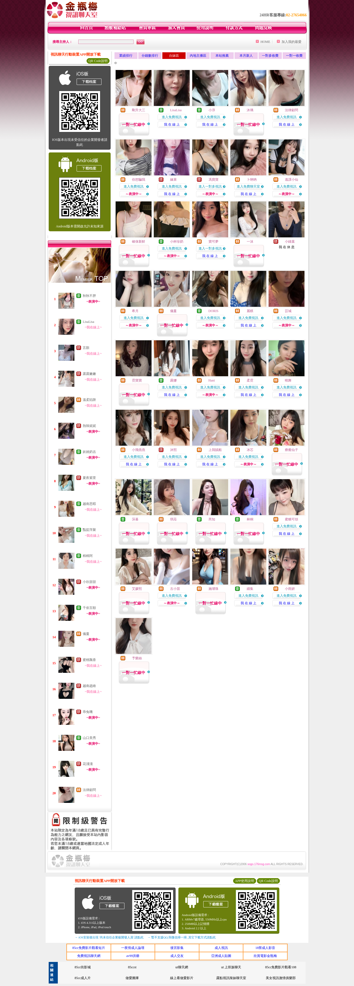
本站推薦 (222, 56)
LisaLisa (88, 322)
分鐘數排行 (150, 56)
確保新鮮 (138, 241)
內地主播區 (198, 56)
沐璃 (250, 110)
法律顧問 (89, 790)
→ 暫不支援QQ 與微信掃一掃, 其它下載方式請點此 (181, 937)
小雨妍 (290, 589)
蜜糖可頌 (291, 519)
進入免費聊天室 (248, 186)
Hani (212, 380)
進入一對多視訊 (210, 186)
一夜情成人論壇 (132, 948)
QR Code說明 (98, 61)
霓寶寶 (137, 380)
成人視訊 (221, 948)
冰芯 (250, 450)
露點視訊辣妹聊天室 (231, 978)
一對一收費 (294, 56)
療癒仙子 (291, 450)
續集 (250, 589)
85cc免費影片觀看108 (280, 967)
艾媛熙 (137, 589)
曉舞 (288, 380)
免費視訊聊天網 (88, 956)
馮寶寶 (213, 179)
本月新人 (246, 56)
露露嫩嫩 (89, 374)
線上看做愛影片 (181, 978)
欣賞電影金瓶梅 (265, 956)
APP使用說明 (244, 881)
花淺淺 (88, 764)
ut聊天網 (181, 967)
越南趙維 (89, 686)
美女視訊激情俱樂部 (281, 978)
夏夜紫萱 (89, 478)
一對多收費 (270, 56)
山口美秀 (89, 738)
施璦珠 (213, 589)
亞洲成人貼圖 (221, 956)
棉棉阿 (88, 556)
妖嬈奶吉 (89, 452)
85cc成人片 (83, 978)
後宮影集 (177, 948)
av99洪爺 (132, 956)
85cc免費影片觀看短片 (88, 948)
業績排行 (125, 56)
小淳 (212, 110)
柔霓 (250, 380)
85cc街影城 (83, 967)
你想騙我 (138, 179)
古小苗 (175, 589)
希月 (135, 311)
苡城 (288, 311)
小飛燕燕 (138, 450)
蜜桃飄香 (89, 660)
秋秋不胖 (89, 296)
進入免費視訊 (172, 117)
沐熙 (173, 450)
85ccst (132, 967)
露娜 (173, 380)
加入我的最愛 (291, 42)
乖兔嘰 (88, 712)
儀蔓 (86, 634)
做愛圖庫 (132, 978)
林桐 (250, 519)
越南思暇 (89, 504)
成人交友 (177, 956)
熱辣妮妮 (89, 426)
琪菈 (173, 519)
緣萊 (173, 179)
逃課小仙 (291, 179)
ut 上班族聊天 (231, 967)
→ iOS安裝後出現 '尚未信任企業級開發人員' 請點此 (109, 937)
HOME (265, 42)
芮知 (212, 519)
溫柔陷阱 (89, 400)
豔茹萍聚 (89, 530)
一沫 (250, 241)
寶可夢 (213, 241)
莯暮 (135, 519)
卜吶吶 (252, 179)
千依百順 (89, 608)
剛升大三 (138, 110)
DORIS (213, 311)
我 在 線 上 (172, 124)
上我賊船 (215, 450)
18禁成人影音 (265, 948)
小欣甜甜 (89, 582)
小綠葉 (290, 241)
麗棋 (250, 311)
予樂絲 (137, 658)
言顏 (86, 348)
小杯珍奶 (176, 241)
